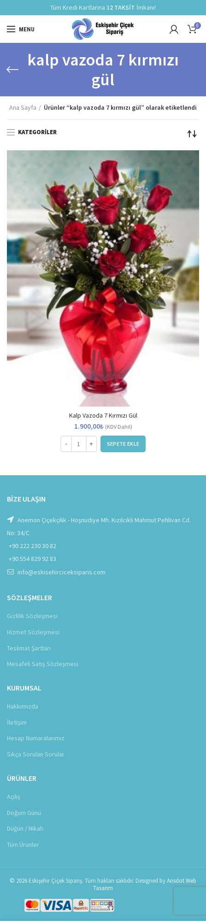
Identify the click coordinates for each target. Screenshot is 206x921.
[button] (123, 444)
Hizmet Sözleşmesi (33, 632)
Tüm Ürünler (23, 844)
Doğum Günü (24, 813)
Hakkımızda (22, 706)
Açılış (13, 796)
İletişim (17, 722)
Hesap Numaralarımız (36, 738)
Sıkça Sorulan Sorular (36, 754)
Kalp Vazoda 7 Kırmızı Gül (103, 415)
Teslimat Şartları (29, 648)
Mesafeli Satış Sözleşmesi (42, 664)
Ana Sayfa (22, 107)
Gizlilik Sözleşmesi (32, 616)
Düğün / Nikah (25, 828)
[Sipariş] (192, 134)
